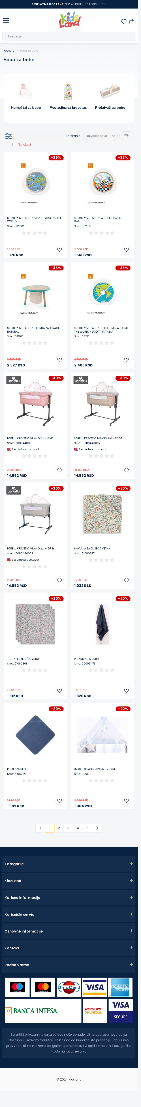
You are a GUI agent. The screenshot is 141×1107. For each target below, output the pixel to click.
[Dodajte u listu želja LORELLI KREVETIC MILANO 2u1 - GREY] (60, 580)
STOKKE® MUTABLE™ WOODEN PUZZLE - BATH (99, 219)
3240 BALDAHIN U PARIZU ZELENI (94, 769)
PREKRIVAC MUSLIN (86, 659)
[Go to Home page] (70, 19)
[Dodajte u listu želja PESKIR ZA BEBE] (60, 801)
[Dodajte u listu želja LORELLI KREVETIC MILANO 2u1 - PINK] (60, 470)
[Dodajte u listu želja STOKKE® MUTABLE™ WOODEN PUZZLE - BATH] (126, 250)
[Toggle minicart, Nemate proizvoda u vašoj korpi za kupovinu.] (131, 21)
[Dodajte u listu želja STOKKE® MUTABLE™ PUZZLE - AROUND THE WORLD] (60, 250)
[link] (41, 828)
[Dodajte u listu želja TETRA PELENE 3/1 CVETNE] (60, 691)
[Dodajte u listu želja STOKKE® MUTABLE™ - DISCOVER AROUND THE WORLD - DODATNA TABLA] (126, 360)
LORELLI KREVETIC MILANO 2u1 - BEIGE (98, 438)
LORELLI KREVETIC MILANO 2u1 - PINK (30, 438)
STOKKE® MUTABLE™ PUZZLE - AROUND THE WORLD (34, 219)
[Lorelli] (13, 380)
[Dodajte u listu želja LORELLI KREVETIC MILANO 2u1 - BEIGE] (126, 470)
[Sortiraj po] (100, 136)
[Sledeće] (97, 828)
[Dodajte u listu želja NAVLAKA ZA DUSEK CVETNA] (126, 580)
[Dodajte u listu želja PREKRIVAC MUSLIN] (126, 691)
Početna (9, 50)
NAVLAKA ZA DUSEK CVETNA (92, 548)
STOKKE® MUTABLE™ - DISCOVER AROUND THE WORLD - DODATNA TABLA (101, 329)
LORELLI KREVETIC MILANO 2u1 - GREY (30, 548)
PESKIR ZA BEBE (17, 769)
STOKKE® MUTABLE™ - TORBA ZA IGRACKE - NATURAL (35, 329)
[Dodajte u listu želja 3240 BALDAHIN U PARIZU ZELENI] (126, 801)
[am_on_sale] (14, 144)
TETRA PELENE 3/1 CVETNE (23, 659)
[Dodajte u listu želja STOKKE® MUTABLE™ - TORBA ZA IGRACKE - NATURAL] (60, 360)
